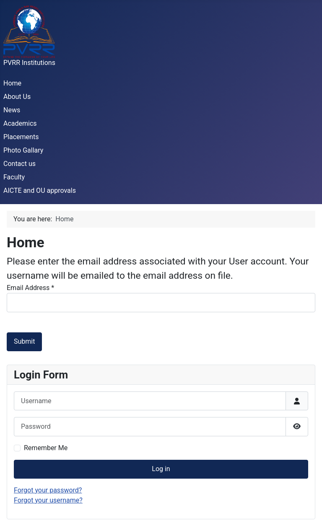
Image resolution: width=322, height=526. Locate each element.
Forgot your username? (48, 500)
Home (12, 83)
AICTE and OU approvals (39, 190)
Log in (161, 469)
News (11, 110)
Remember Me (46, 448)
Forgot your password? (48, 490)
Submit (24, 341)
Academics (20, 123)
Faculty (14, 177)
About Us (17, 97)
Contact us (19, 164)
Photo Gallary (23, 150)
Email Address (30, 288)
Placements (21, 137)
